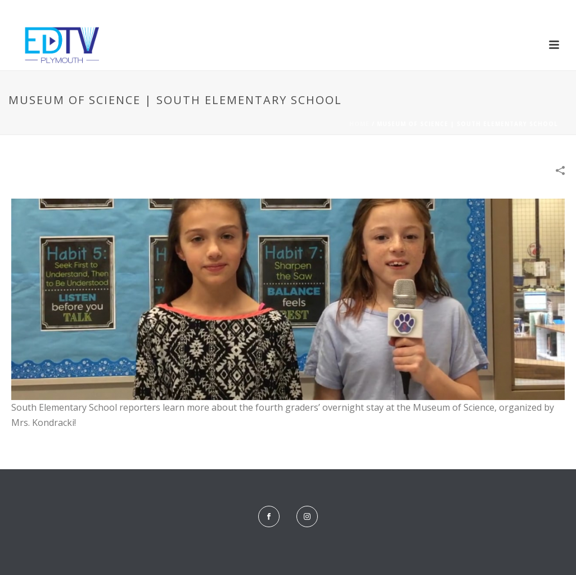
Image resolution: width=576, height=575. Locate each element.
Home (359, 124)
